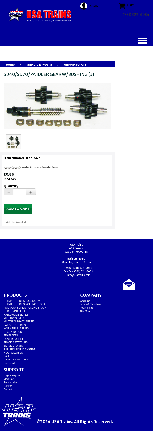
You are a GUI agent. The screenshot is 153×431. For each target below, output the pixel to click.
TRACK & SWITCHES (16, 342)
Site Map (85, 311)
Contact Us (9, 389)
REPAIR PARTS (75, 64)
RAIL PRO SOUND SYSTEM (19, 349)
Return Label (10, 382)
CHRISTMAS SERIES (15, 311)
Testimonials (86, 307)
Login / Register (12, 375)
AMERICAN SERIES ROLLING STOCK (25, 307)
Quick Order (10, 363)
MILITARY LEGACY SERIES (19, 321)
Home (10, 64)
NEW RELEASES (13, 352)
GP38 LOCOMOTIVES (16, 359)
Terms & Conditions (90, 304)
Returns (8, 386)
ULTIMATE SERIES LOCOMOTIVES (23, 301)
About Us (85, 301)
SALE (7, 356)
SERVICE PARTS (39, 64)
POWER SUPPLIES (14, 339)
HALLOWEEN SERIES (16, 314)
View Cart (9, 379)
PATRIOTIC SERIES (15, 325)
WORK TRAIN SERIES (16, 328)
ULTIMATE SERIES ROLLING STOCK (24, 304)
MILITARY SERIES (14, 318)
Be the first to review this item (40, 167)
